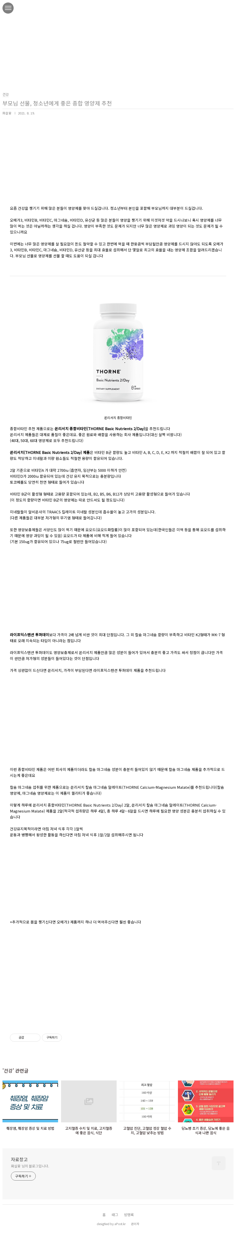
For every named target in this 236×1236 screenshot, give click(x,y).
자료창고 (19, 1159)
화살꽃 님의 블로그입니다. (30, 1165)
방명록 (129, 1214)
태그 (115, 1214)
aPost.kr (120, 1224)
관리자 (135, 1224)
